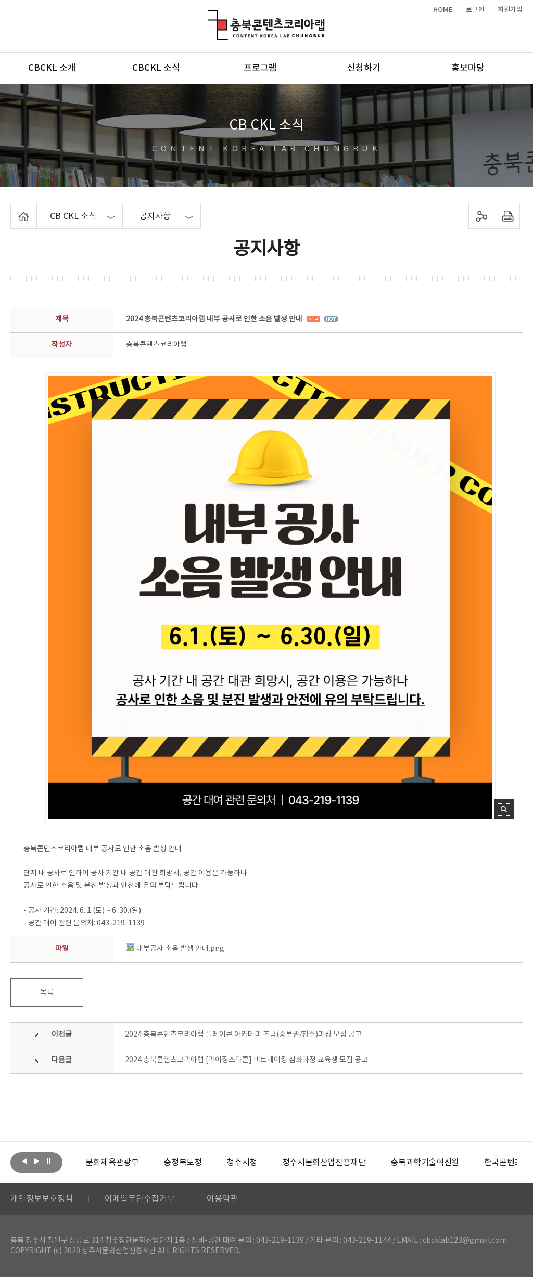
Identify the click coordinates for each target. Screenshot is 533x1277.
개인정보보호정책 (41, 1199)
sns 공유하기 (481, 216)
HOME (443, 10)
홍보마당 (468, 68)
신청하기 (363, 68)
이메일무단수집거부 (140, 1199)
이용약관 (222, 1199)
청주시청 (241, 1162)
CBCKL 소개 (52, 68)
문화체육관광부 (111, 1162)
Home (13, 209)
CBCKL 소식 (156, 68)
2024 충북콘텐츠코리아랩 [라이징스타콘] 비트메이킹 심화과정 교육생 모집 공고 (246, 1060)
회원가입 (510, 10)
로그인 (475, 10)
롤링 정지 (48, 1161)
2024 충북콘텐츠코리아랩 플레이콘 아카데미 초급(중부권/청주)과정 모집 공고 (243, 1034)
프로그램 (260, 68)
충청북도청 (182, 1162)
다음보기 (36, 1161)
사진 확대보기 (504, 809)
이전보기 (24, 1161)
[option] (112, 1162)
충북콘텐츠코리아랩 (210, 16)
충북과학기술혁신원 (424, 1162)
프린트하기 (507, 216)
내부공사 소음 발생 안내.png (175, 949)
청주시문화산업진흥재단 (324, 1162)
